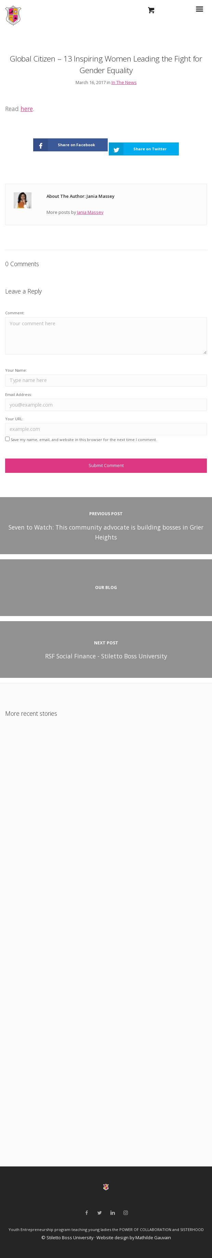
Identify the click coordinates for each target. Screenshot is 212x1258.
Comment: (15, 312)
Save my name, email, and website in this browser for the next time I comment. (84, 439)
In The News (124, 82)
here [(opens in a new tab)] (27, 109)
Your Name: (16, 370)
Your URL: (14, 418)
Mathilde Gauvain (153, 1237)
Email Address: (18, 394)
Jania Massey (90, 212)
